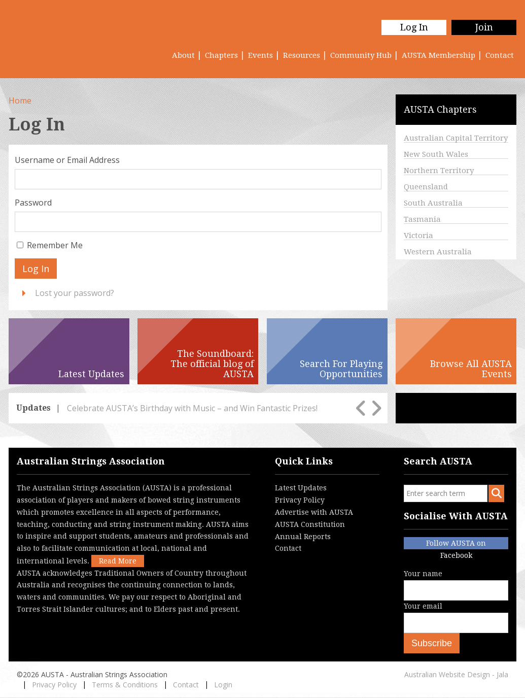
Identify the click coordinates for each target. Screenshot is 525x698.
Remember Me (55, 245)
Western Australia (438, 251)
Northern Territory (439, 170)
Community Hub (361, 55)
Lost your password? (74, 292)
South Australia (433, 203)
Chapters (221, 55)
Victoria (418, 235)
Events (260, 55)
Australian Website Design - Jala (456, 674)
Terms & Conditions (125, 684)
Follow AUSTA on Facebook (456, 544)
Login (223, 684)
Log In (414, 27)
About (183, 55)
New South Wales (436, 154)
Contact (499, 55)
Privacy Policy (300, 500)
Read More (117, 561)
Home (20, 100)
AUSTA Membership (438, 55)
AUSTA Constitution (310, 524)
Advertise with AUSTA (314, 512)
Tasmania (422, 219)
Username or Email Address (67, 160)
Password (33, 202)
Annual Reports (303, 537)
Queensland (426, 186)
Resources (301, 55)
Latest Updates (301, 488)
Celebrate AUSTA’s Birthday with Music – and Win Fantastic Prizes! (192, 408)
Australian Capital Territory (456, 138)
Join (484, 27)
